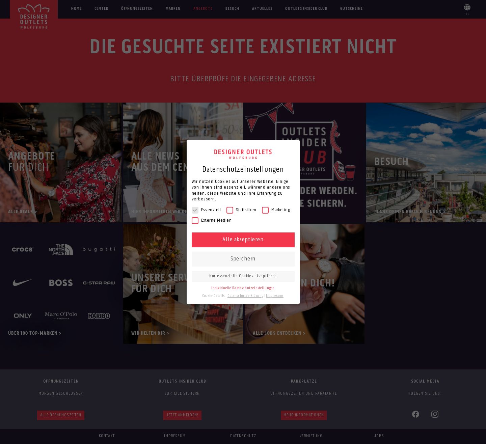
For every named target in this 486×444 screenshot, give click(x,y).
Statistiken (241, 210)
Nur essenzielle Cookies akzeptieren (243, 276)
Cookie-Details (213, 296)
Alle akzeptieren (242, 240)
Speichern (243, 259)
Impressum (275, 296)
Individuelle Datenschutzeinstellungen (243, 288)
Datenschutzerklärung (245, 296)
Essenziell (206, 210)
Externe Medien (212, 220)
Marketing (276, 210)
